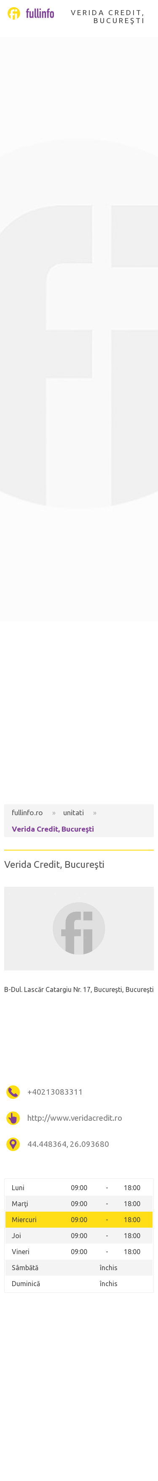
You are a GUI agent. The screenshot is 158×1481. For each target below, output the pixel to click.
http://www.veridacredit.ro (74, 1118)
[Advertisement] (79, 713)
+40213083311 (55, 1091)
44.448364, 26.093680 (68, 1144)
